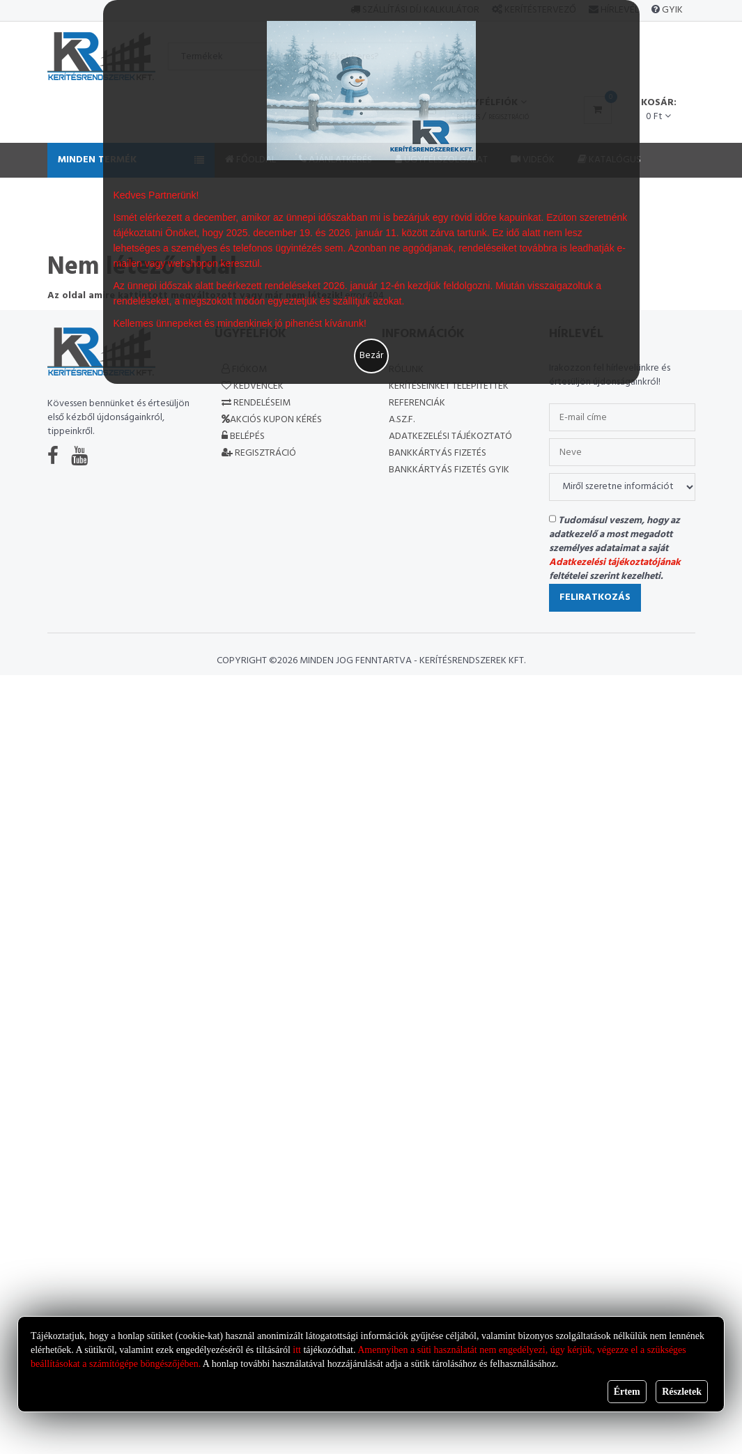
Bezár (371, 356)
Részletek (682, 1391)
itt (297, 1350)
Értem (627, 1391)
